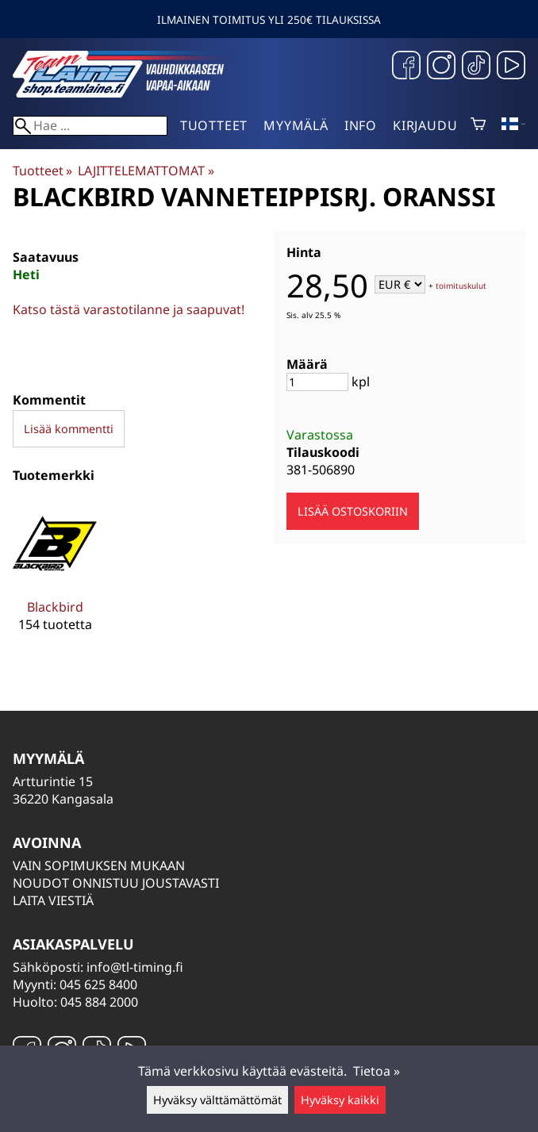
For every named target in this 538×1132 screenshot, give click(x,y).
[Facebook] (406, 67)
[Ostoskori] (478, 125)
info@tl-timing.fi (134, 967)
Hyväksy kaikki (340, 1099)
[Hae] (90, 126)
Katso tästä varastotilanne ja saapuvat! (128, 309)
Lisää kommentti (68, 428)
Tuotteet (214, 125)
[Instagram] (441, 67)
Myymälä (296, 125)
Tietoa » (376, 1071)
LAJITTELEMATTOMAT (145, 170)
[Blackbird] (55, 578)
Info (360, 125)
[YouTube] (511, 67)
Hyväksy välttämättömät (217, 1099)
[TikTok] (476, 67)
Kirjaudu (425, 125)
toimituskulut (461, 285)
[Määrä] (317, 382)
